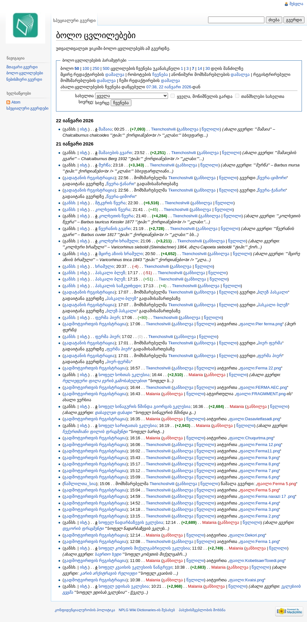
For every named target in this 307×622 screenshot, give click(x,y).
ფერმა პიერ (107, 317)
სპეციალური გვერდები (27, 108)
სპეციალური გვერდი (74, 20)
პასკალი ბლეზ (110, 272)
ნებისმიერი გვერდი (24, 79)
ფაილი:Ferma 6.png (259, 477)
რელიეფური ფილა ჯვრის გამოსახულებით (104, 380)
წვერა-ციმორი (272, 177)
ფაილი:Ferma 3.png (259, 509)
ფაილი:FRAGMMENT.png (261, 393)
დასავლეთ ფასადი (113, 412)
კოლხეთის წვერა (112, 209)
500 (106, 68)
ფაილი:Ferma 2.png (259, 516)
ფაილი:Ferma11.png (260, 451)
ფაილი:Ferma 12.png (260, 444)
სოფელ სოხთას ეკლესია (124, 374)
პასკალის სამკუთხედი (118, 285)
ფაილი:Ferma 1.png (259, 541)
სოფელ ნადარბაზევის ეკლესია (131, 522)
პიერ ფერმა (270, 343)
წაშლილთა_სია (80, 483)
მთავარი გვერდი (22, 67)
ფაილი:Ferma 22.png (260, 368)
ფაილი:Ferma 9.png (259, 457)
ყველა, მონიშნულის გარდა (205, 96)
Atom (15, 102)
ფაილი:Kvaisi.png (246, 580)
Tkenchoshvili (163, 129)
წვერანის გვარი (115, 228)
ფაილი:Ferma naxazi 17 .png (267, 496)
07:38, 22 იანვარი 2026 (168, 87)
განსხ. (70, 202)
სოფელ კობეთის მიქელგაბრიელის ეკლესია (144, 548)
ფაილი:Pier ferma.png (261, 323)
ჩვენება (160, 74)
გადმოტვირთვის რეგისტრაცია (95, 323)
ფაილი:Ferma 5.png (276, 483)
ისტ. (84, 129)
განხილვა (188, 129)
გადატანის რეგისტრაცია (89, 177)
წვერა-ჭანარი (120, 183)
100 (85, 68)
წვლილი (211, 129)
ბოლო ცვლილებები (24, 73)
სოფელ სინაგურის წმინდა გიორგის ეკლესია (145, 406)
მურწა (105, 165)
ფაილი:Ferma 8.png (259, 464)
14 (200, 68)
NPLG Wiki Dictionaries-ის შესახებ (147, 610)
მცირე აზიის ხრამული (121, 253)
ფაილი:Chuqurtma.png (251, 438)
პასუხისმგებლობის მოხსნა (202, 610)
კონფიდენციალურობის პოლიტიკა (85, 610)
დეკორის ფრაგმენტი (83, 528)
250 (96, 68)
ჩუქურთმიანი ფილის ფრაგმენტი (94, 431)
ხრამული (104, 266)
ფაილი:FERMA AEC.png (263, 387)
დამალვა (114, 74)
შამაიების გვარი (115, 152)
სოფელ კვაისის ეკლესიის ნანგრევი (135, 567)
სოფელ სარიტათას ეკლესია (128, 425)
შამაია (105, 129)
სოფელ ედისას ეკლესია (124, 586)
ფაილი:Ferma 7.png (259, 470)
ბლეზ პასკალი (273, 292)
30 (208, 68)
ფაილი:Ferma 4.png (259, 503)
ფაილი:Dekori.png (247, 535)
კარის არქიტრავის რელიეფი (108, 573)
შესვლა (296, 4)
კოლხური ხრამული (118, 241)
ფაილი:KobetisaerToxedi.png (256, 560)
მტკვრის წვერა (110, 202)
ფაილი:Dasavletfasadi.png (254, 418)
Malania (196, 374)
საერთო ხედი (108, 554)
